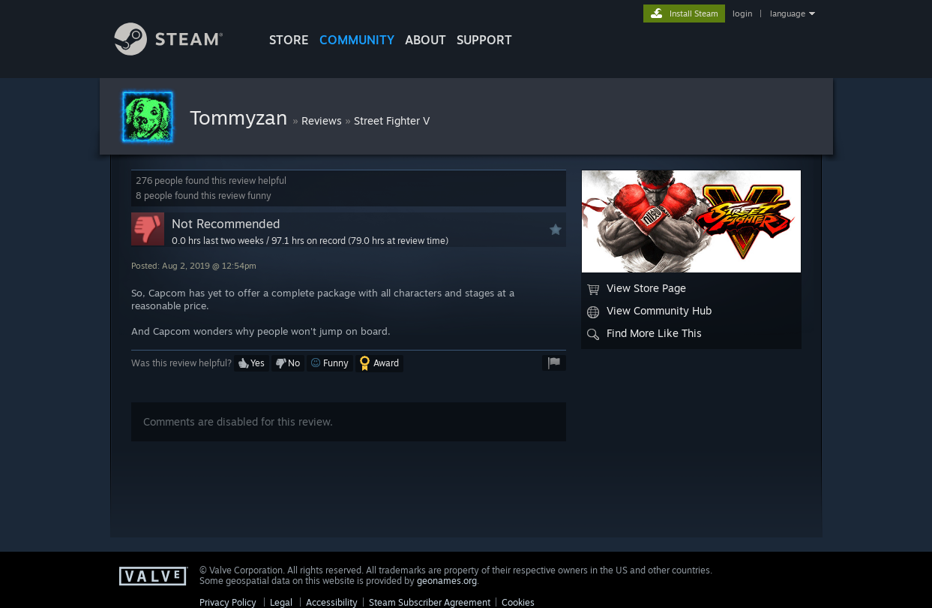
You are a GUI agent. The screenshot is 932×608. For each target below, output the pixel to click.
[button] (251, 363)
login (742, 13)
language (787, 13)
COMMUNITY (356, 39)
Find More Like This (644, 333)
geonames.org (447, 580)
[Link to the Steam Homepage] (180, 51)
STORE (289, 39)
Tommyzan (241, 117)
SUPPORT (484, 39)
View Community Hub (649, 311)
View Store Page (636, 288)
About (425, 39)
